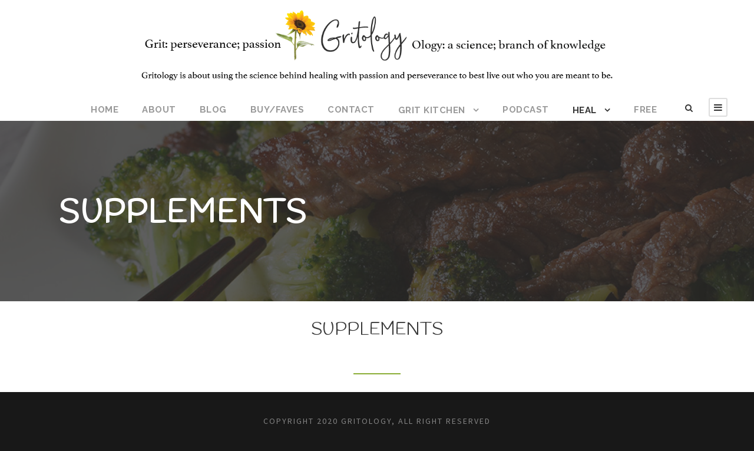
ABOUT (159, 109)
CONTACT (351, 109)
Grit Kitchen (431, 110)
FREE (645, 109)
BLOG (213, 109)
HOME (104, 109)
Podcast (525, 109)
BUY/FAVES (277, 109)
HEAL (585, 110)
